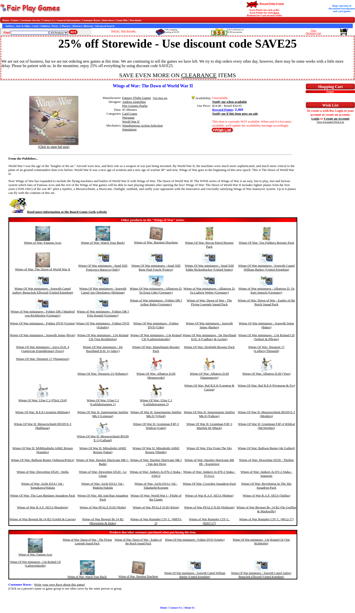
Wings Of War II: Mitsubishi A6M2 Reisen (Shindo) (155, 450)
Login (315, 118)
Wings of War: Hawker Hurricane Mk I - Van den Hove (156, 462)
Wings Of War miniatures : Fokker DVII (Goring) (42, 323)
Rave (276, 12)
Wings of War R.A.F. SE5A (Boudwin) (42, 507)
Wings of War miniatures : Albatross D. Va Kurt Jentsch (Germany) (266, 290)
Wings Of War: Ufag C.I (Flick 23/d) (42, 400)
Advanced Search (104, 26)
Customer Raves (91, 20)
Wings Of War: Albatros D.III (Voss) (266, 373)
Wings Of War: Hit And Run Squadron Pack (102, 497)
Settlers (9, 26)
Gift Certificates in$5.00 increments (235, 30)
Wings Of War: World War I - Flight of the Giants (155, 497)
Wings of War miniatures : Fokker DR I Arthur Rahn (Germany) (156, 302)
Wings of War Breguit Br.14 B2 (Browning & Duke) (103, 521)
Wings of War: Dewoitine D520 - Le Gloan (103, 474)
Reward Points (222, 109)
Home (5, 20)
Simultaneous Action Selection (142, 125)
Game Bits (122, 20)
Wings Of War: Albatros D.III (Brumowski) (155, 375)
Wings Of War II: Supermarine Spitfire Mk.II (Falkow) (209, 414)
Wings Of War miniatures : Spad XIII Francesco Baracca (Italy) (102, 267)
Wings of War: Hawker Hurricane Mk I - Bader (102, 462)
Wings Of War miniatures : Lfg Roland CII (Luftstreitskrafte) (156, 337)
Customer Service (30, 20)
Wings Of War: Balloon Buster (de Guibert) (266, 448)
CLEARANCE (199, 75)
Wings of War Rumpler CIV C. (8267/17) (209, 521)
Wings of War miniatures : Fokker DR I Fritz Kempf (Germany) (103, 313)
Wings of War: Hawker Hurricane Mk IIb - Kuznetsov (209, 462)
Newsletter (136, 20)
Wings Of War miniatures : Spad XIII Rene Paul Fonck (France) (156, 267)
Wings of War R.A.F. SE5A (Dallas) (266, 495)
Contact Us (48, 20)
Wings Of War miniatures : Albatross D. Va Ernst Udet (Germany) (156, 290)
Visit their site (160, 98)
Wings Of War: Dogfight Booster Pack (209, 347)
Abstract (77, 26)
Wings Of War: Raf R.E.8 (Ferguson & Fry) (266, 385)
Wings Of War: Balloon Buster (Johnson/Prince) (42, 460)
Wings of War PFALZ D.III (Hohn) (103, 507)
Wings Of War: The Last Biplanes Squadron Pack (42, 495)
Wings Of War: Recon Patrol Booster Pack (209, 244)
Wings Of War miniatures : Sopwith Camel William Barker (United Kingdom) (266, 267)
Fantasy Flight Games (136, 98)
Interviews (108, 20)
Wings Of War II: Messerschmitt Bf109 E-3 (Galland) (103, 438)
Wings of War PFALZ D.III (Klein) (156, 507)
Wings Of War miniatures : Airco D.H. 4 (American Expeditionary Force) (42, 349)
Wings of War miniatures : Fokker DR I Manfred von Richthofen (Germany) (43, 313)
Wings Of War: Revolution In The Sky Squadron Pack (266, 485)
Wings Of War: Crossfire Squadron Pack (209, 483)
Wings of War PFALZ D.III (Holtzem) (209, 507)
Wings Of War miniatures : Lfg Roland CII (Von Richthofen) (102, 337)
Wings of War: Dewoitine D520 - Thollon (266, 460)
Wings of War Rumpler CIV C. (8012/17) (266, 519)
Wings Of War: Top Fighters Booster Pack (266, 242)
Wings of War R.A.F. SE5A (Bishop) (209, 495)
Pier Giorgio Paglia (135, 106)
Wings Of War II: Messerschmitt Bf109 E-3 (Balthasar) (42, 426)
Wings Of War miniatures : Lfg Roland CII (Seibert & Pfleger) (266, 337)
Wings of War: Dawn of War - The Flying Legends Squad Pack (209, 302)
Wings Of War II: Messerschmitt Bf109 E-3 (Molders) (266, 414)
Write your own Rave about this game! (59, 584)
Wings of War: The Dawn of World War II (42, 269)
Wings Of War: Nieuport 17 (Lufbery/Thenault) (266, 349)
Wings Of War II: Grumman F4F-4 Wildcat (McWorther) (266, 426)
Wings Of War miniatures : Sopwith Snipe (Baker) (266, 325)
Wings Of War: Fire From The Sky (209, 448)
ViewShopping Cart (313, 32)
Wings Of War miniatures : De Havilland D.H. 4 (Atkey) (103, 349)
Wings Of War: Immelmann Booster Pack (156, 349)
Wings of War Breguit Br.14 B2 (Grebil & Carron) (42, 519)
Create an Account (336, 118)
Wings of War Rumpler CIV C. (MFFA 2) (155, 521)
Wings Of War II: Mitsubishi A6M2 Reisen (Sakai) (102, 450)
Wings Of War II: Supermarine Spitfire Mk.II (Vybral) (155, 414)
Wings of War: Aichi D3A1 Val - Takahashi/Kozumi (155, 485)
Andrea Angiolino (134, 102)
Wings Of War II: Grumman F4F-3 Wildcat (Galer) (156, 426)
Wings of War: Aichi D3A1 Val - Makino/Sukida (102, 485)
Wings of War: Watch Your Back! (103, 242)
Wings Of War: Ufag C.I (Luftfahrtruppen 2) (156, 402)
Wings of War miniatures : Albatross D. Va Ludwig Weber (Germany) (209, 290)
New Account (128, 31)
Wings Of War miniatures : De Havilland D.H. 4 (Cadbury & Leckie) (209, 337)
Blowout (88, 26)
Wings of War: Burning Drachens (156, 242)
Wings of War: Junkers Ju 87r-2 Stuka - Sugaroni (266, 474)
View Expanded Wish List (330, 122)
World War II (131, 121)
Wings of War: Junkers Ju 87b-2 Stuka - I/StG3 (156, 474)
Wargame (128, 117)
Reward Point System (272, 3)
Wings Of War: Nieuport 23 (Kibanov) (102, 373)
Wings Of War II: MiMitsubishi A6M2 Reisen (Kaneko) (42, 450)
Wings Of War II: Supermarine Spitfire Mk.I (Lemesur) (102, 414)
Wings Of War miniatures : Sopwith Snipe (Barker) (209, 325)
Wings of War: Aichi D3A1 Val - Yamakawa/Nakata (42, 485)
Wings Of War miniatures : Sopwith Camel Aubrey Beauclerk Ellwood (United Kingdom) (42, 290)
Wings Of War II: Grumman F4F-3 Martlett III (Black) (209, 426)
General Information (68, 20)
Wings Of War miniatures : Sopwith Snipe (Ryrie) (42, 335)
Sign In (115, 31)
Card (35, 26)
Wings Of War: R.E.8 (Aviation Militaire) (42, 412)
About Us (189, 607)
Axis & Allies (23, 26)
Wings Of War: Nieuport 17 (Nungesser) (42, 359)
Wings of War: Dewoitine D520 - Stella (43, 472)
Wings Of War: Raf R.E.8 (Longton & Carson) (209, 387)
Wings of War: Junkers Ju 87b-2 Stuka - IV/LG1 (209, 474)
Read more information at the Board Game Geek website (57, 212)
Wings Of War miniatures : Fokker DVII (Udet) (155, 325)
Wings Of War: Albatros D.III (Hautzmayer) (209, 375)
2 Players (65, 26)
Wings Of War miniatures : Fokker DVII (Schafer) (102, 325)
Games (14, 20)
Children (45, 26)
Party (55, 26)
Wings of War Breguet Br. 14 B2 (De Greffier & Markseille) (266, 509)
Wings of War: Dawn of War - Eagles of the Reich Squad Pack (266, 302)
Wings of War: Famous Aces (42, 242)
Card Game (129, 113)
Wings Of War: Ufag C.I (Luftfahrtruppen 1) (103, 402)
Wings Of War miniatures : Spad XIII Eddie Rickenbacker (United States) (209, 267)
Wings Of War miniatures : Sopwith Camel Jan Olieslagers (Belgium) (102, 290)
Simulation (129, 129)
